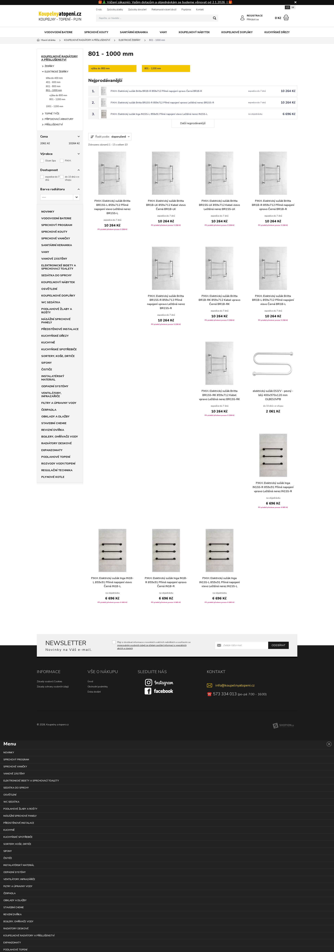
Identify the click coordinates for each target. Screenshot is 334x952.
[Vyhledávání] (157, 18)
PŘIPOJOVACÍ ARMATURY (59, 119)
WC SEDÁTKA (50, 302)
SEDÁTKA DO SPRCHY (56, 275)
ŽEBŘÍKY (49, 66)
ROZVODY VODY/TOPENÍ (58, 464)
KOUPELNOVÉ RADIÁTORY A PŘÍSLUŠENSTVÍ (59, 58)
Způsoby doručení (137, 9)
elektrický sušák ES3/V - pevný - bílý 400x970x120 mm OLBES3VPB (273, 395)
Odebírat (278, 645)
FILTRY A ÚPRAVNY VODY (58, 403)
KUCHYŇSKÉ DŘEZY (277, 32)
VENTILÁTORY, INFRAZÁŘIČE (51, 394)
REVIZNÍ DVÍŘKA (52, 430)
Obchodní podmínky (98, 686)
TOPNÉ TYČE (52, 113)
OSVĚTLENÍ (49, 289)
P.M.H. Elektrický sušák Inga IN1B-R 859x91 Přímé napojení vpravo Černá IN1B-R (166, 582)
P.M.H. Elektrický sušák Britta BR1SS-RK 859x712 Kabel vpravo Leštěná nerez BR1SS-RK (219, 395)
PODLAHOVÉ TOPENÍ (55, 457)
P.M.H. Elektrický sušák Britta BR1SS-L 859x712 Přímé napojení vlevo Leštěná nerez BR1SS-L (112, 207)
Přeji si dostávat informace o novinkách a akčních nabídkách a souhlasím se (153, 645)
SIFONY (46, 363)
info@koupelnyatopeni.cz (234, 685)
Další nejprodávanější (192, 123)
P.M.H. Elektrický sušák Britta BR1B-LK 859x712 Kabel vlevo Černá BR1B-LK (166, 205)
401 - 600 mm (53, 82)
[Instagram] (159, 682)
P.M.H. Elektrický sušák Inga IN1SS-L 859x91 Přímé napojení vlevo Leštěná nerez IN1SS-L (159, 114)
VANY (163, 32)
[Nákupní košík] (286, 17)
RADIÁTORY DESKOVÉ (56, 443)
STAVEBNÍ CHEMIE (53, 423)
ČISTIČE (46, 369)
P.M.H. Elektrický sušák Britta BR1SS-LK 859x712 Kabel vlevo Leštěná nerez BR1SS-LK (219, 205)
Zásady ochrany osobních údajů (53, 686)
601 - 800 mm (53, 86)
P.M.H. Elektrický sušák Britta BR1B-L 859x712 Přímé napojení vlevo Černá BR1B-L (273, 300)
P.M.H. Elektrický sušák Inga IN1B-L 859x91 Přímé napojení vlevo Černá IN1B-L (112, 582)
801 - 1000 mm (54, 90)
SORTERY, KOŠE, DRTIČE (58, 356)
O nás (99, 9)
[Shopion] (283, 725)
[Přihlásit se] (242, 18)
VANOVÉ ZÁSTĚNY (54, 259)
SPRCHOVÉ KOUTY (96, 32)
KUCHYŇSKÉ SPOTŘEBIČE (59, 349)
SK (293, 7)
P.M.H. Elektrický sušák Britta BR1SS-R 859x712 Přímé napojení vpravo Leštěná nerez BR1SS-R (163, 102)
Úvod (90, 681)
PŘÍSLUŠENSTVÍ (54, 124)
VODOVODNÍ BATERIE (58, 32)
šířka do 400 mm (54, 78)
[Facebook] (159, 690)
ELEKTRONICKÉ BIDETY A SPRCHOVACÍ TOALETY (58, 267)
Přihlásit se (253, 19)
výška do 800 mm (58, 95)
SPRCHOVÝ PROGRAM (56, 225)
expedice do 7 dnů (52, 178)
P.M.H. (68, 160)
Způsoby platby (115, 9)
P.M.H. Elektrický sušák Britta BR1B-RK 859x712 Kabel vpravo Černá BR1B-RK (219, 300)
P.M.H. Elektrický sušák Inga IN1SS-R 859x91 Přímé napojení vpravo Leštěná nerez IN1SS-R (273, 487)
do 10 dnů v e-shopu (72, 178)
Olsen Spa (50, 160)
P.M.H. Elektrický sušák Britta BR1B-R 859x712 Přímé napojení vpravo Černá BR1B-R (157, 91)
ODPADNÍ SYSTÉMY (54, 386)
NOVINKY (47, 212)
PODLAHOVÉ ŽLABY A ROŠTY (56, 310)
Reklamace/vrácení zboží (164, 9)
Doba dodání (94, 691)
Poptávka (186, 9)
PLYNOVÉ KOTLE (52, 477)
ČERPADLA (48, 410)
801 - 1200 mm (57, 99)
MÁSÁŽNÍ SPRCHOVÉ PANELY (56, 320)
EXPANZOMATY (52, 450)
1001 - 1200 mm (54, 106)
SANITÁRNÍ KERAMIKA (134, 32)
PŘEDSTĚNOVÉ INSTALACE (60, 329)
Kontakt (200, 9)
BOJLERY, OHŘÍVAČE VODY (59, 437)
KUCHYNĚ (48, 342)
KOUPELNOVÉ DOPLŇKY (237, 32)
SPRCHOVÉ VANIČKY (55, 238)
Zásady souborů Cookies (49, 681)
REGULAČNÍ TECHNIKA (56, 470)
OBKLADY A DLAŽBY (55, 416)
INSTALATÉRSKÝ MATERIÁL (52, 377)
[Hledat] (214, 18)
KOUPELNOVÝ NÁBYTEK (194, 32)
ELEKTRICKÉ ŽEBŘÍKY (56, 71)
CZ (287, 7)
